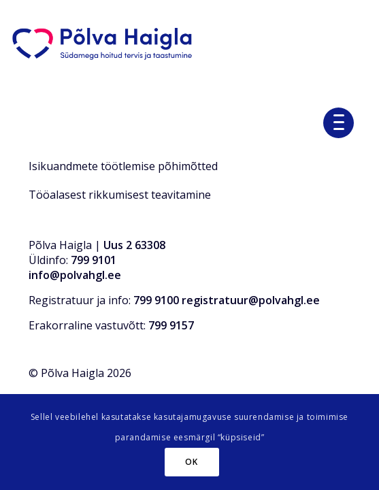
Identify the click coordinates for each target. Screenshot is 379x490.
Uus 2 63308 (134, 245)
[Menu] (343, 121)
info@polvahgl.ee (75, 274)
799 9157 (171, 325)
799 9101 (93, 259)
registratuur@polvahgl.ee (251, 300)
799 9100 (156, 300)
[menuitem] (343, 121)
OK (191, 462)
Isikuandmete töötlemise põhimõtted (123, 166)
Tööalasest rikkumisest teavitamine (120, 194)
